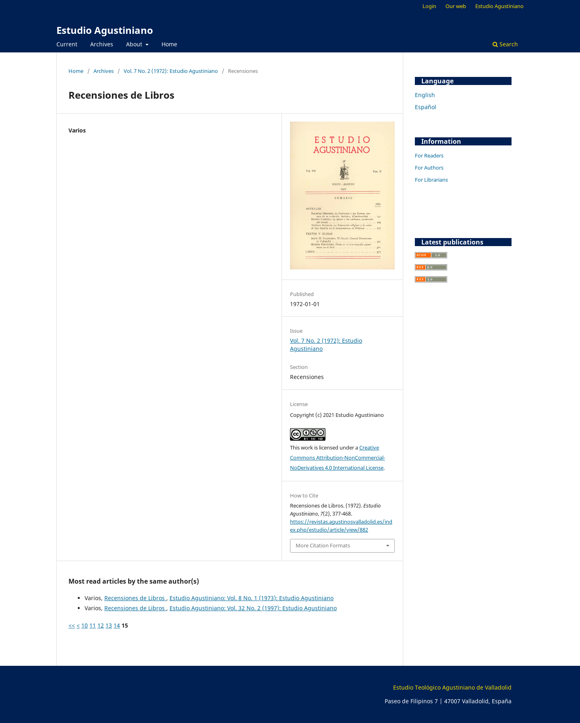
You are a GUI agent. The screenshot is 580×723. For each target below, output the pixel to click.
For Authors (429, 167)
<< (71, 625)
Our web (455, 6)
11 (92, 625)
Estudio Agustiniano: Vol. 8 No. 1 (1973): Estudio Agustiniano (252, 598)
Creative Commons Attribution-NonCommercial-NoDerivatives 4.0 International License (337, 457)
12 (100, 625)
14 (117, 625)
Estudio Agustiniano (104, 30)
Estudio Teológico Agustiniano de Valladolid (452, 687)
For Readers (429, 155)
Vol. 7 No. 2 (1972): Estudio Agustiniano (171, 71)
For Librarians (431, 179)
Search (505, 44)
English (425, 95)
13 (109, 625)
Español (425, 107)
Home (169, 44)
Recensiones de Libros (135, 598)
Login (429, 6)
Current (66, 44)
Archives (101, 44)
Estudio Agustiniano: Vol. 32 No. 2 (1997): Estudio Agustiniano (253, 608)
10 (84, 625)
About (135, 44)
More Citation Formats (323, 545)
